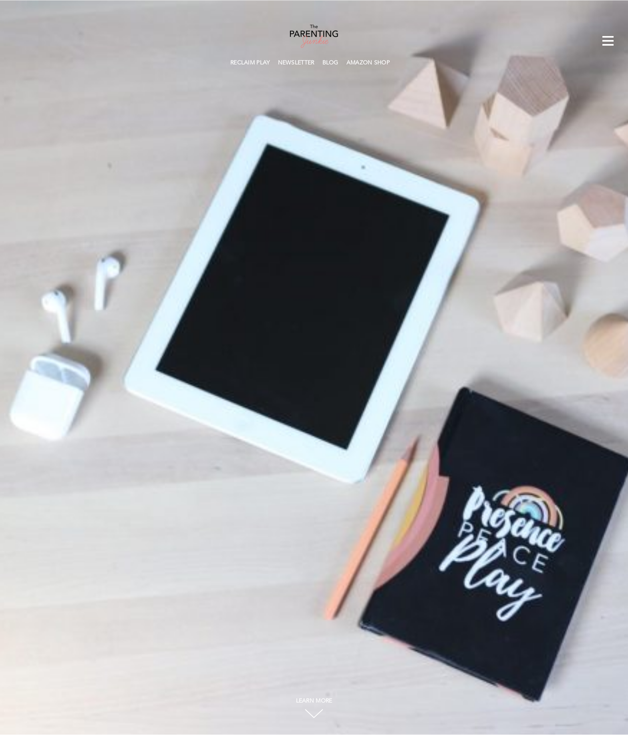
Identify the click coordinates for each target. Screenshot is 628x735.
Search (398, 62)
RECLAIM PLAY (250, 63)
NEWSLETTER (296, 63)
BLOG (330, 63)
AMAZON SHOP (368, 63)
